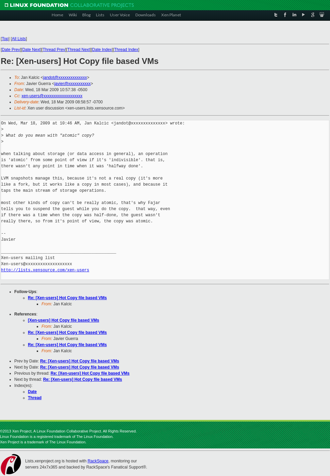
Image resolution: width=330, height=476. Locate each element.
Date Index (102, 49)
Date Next (31, 49)
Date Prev (11, 49)
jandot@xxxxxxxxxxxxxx (65, 77)
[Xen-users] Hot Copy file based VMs (63, 320)
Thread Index (126, 49)
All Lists (19, 38)
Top (5, 38)
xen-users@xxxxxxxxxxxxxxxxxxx (51, 96)
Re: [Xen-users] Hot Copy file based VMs (67, 297)
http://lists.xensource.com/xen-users (45, 270)
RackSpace (97, 461)
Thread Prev (54, 49)
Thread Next (78, 49)
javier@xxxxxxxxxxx (72, 83)
